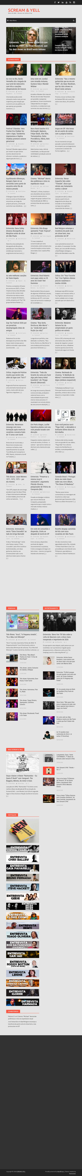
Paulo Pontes (70, 136)
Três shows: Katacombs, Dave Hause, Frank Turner (29, 680)
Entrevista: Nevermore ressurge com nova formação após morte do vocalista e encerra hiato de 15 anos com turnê (15, 429)
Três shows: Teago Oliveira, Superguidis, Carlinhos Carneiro (28, 702)
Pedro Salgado (46, 236)
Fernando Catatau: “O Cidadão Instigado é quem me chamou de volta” (63, 48)
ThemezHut (72, 1173)
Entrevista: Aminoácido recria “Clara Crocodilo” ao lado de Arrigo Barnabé (16, 531)
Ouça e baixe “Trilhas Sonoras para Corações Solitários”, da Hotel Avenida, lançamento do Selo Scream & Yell (66, 798)
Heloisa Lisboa (22, 437)
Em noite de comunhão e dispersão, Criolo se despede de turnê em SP (40, 531)
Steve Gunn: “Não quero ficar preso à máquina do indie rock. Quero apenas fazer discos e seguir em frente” (66, 705)
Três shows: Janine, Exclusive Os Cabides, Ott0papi (29, 669)
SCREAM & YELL (24, 10)
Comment (19, 93)
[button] (47, 40)
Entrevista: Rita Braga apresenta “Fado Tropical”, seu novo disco (41, 231)
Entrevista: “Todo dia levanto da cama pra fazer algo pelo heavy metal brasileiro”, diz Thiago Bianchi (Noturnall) (41, 377)
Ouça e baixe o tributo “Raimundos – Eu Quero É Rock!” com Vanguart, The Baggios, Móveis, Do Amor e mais (21, 778)
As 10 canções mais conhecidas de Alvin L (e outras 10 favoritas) (64, 734)
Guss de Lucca (22, 238)
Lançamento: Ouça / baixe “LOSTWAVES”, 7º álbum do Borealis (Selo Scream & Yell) (66, 757)
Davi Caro (69, 286)
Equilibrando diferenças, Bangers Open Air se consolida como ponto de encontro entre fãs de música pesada (16, 183)
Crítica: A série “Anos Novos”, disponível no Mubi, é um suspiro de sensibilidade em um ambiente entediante (63, 32)
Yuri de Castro (22, 333)
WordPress (60, 1171)
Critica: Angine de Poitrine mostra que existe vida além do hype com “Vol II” (16, 375)
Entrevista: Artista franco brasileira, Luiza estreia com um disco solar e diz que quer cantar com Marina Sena (66, 660)
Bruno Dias (21, 783)
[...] (14, 108)
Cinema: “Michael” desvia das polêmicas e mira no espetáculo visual (40, 181)
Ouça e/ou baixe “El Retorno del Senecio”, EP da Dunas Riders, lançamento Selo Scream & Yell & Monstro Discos (65, 783)
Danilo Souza (46, 492)
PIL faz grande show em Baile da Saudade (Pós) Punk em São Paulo (66, 691)
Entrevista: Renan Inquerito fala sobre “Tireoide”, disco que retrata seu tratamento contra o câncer (64, 183)
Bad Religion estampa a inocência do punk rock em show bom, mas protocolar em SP (22, 1024)
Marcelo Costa (71, 238)
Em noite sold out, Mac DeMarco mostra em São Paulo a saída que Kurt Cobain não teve (66, 720)
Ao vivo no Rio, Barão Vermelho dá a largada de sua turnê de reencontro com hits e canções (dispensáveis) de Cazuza (16, 84)
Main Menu (13, 20)
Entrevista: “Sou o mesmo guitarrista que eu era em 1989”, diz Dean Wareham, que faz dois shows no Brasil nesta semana (65, 84)
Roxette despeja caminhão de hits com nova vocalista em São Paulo (65, 531)
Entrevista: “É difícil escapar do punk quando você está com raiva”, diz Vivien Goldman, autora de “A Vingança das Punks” (66, 676)
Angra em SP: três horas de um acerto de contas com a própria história (64, 131)
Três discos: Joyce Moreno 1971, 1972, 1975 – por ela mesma (16, 479)
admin (19, 484)
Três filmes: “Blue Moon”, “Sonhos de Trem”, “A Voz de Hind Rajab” (28, 657)
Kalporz (20, 281)
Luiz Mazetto (58, 642)
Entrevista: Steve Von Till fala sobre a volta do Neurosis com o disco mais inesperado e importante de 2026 (57, 637)
